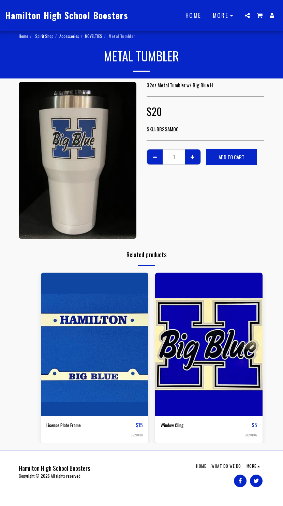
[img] (94, 344)
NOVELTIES (93, 36)
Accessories (69, 36)
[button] (247, 15)
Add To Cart (231, 157)
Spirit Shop (44, 36)
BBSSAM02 (250, 435)
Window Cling (174, 425)
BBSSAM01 (136, 435)
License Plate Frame (66, 425)
